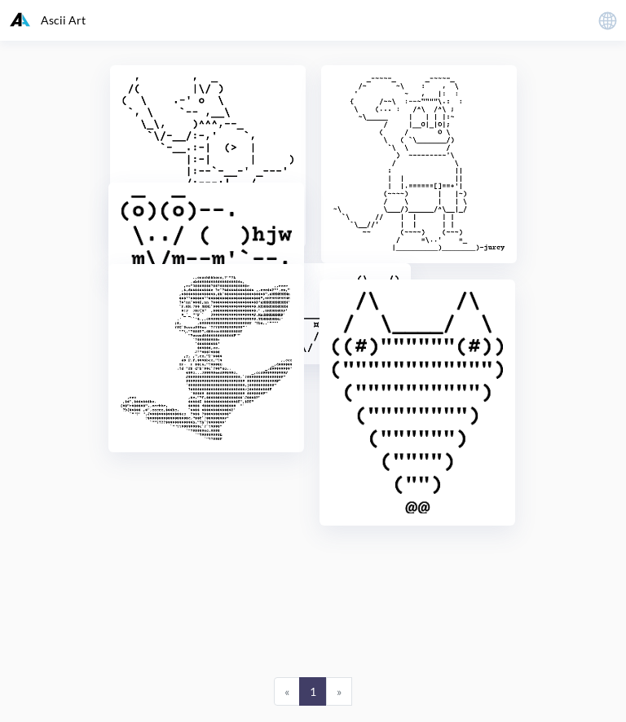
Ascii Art (48, 20)
